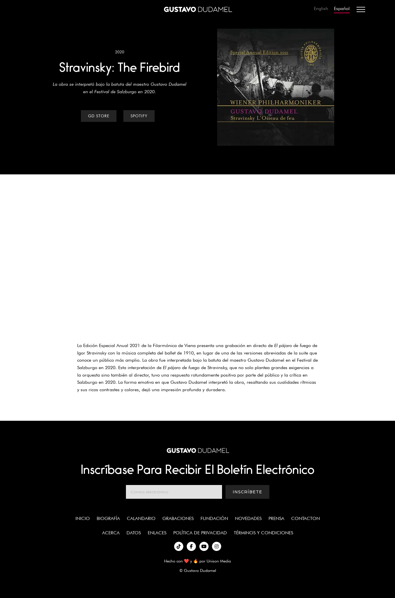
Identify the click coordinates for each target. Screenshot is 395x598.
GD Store (98, 116)
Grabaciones (178, 518)
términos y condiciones (263, 532)
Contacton (305, 518)
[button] (361, 9)
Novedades (248, 518)
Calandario (141, 518)
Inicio (82, 518)
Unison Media (219, 560)
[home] (197, 9)
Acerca (111, 532)
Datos (134, 532)
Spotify (139, 116)
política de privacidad (200, 532)
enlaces (157, 532)
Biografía (108, 518)
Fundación (214, 518)
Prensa (276, 518)
